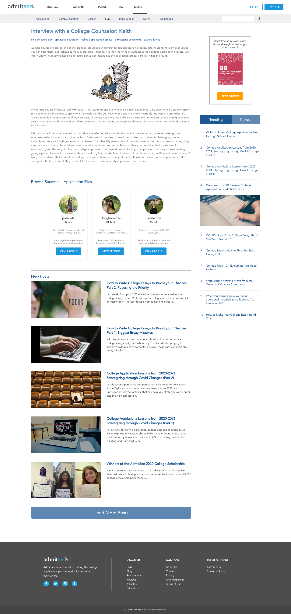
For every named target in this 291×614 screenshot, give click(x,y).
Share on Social (216, 571)
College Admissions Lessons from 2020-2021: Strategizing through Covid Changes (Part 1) (232, 170)
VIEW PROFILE (68, 251)
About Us (171, 567)
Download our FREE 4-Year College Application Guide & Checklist (228, 187)
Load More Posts (111, 512)
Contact (170, 571)
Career (92, 18)
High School (126, 18)
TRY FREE (274, 7)
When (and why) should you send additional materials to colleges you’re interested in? (230, 299)
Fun (107, 18)
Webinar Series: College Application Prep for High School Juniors (232, 134)
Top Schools (166, 18)
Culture (68, 18)
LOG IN (253, 7)
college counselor (41, 39)
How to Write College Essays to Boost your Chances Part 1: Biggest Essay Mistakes (147, 330)
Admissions (42, 18)
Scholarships (134, 575)
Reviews (131, 579)
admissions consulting (128, 39)
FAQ (120, 7)
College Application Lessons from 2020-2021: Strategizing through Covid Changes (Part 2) (232, 151)
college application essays (96, 39)
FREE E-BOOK (230, 96)
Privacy (170, 575)
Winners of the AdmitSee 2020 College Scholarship (146, 464)
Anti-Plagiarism (175, 579)
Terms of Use (173, 584)
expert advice (152, 39)
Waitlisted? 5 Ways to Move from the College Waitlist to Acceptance (229, 282)
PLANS (102, 7)
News (146, 18)
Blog (129, 571)
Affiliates (132, 584)
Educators (132, 588)
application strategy (67, 39)
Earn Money (214, 567)
